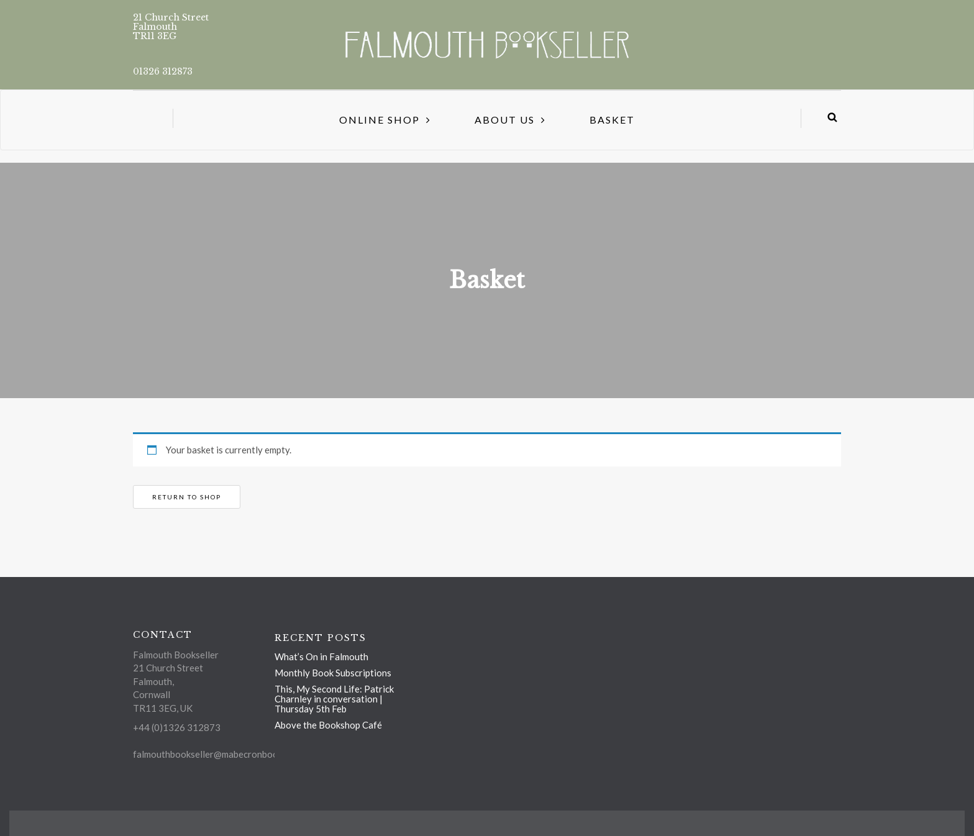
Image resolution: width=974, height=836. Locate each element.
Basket (612, 119)
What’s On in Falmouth (321, 656)
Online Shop (379, 119)
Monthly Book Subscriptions (333, 672)
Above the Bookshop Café (328, 724)
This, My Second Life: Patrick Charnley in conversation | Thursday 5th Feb (334, 698)
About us (505, 119)
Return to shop (186, 497)
